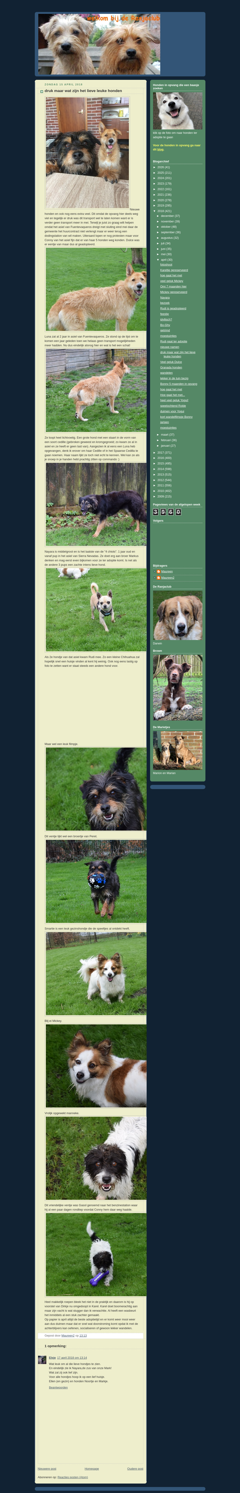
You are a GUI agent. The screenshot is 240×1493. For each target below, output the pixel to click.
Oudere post (135, 1468)
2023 (161, 183)
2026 (161, 167)
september (168, 232)
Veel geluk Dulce (171, 362)
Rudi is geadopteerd (173, 308)
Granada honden (171, 367)
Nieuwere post (47, 1468)
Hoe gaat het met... (172, 395)
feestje (164, 314)
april (164, 259)
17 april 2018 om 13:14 (72, 1357)
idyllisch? (166, 319)
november (168, 221)
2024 (161, 178)
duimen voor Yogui (172, 411)
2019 (161, 205)
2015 (161, 463)
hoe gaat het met (171, 275)
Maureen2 (168, 577)
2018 (161, 211)
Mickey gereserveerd (173, 292)
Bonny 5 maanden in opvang (178, 384)
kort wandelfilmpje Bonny (176, 417)
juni (163, 249)
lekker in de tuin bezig (174, 378)
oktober (166, 226)
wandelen (166, 372)
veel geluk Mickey (171, 281)
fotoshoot (166, 264)
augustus (167, 237)
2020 (161, 200)
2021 (161, 194)
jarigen (164, 422)
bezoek (165, 303)
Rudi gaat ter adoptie (173, 341)
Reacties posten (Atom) (73, 1477)
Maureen (167, 571)
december (168, 216)
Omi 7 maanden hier (173, 286)
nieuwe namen (169, 347)
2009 (161, 496)
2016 (161, 458)
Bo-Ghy (165, 325)
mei (163, 254)
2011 (161, 485)
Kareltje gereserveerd (174, 270)
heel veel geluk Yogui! (174, 400)
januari (165, 445)
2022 (161, 189)
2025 (161, 172)
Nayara (165, 297)
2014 (161, 469)
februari (166, 440)
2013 (161, 474)
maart (165, 434)
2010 (161, 491)
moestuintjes (168, 336)
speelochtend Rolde (173, 405)
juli (163, 243)
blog (160, 149)
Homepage (92, 1468)
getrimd (165, 330)
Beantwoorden (58, 1387)
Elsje (52, 1357)
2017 (161, 452)
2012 (161, 480)
